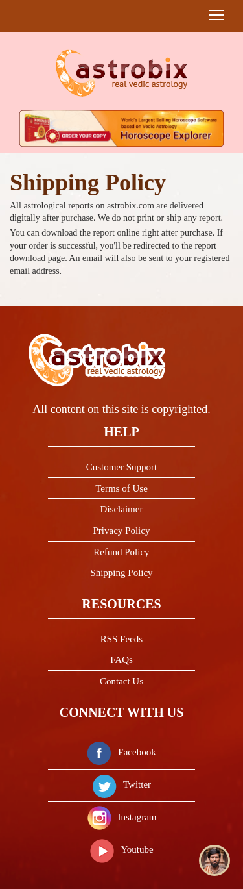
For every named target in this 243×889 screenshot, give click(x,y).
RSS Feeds (121, 639)
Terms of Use (121, 488)
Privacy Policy (121, 530)
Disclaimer (121, 509)
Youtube (121, 849)
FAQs (121, 660)
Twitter (121, 784)
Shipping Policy (121, 573)
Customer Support (121, 467)
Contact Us (121, 681)
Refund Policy (121, 552)
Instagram (122, 817)
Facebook (121, 752)
